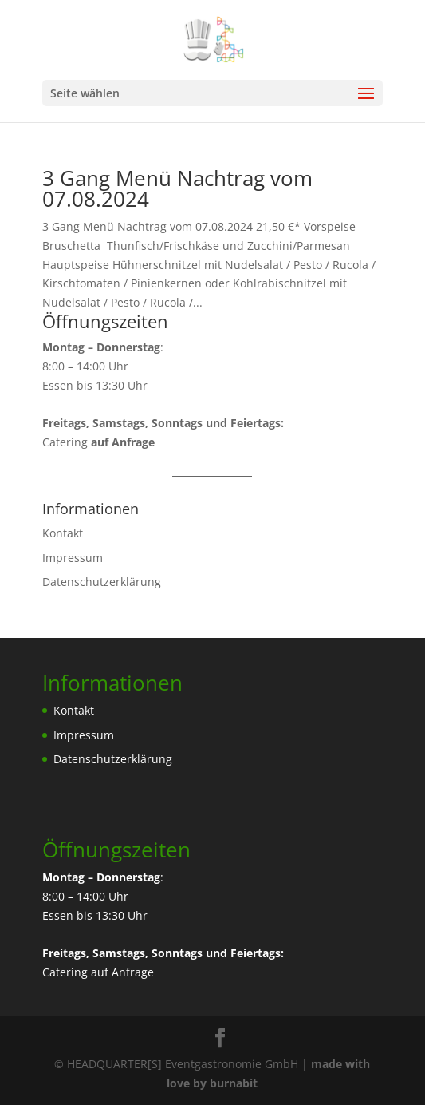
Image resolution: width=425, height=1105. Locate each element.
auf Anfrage (122, 972)
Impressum (72, 557)
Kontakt (62, 533)
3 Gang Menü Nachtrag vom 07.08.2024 (177, 188)
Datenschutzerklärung (101, 581)
